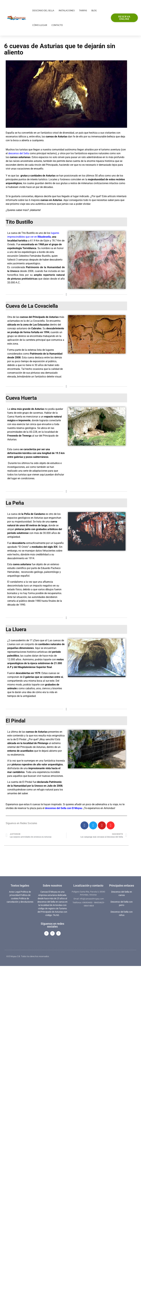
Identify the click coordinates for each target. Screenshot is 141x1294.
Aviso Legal (14, 892)
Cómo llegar (39, 25)
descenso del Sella (18, 153)
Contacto (57, 25)
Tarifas (83, 10)
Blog (94, 10)
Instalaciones (67, 10)
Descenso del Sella (43, 10)
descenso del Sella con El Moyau (63, 808)
